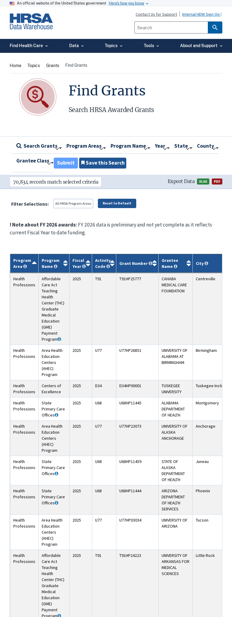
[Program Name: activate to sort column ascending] (54, 263)
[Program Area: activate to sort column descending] (24, 263)
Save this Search (103, 162)
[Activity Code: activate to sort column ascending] (104, 263)
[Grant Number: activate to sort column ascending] (137, 263)
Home (15, 65)
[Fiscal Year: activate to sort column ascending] (80, 263)
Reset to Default (117, 203)
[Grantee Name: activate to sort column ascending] (176, 263)
